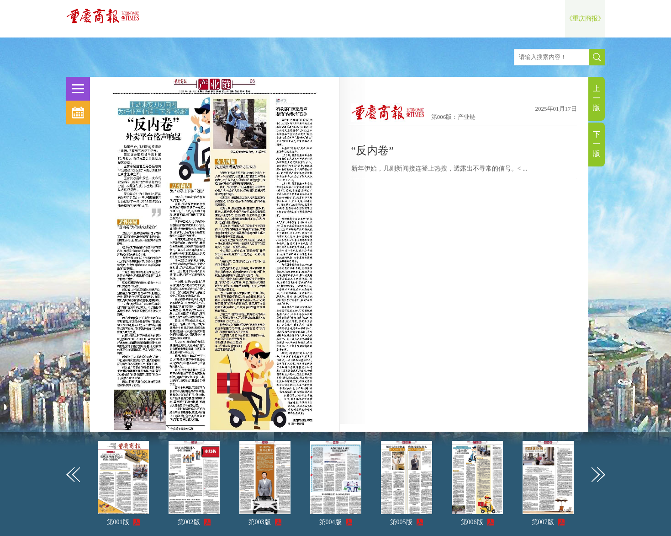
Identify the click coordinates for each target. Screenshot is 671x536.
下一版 (596, 143)
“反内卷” (372, 150)
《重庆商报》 (585, 18)
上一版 (596, 98)
